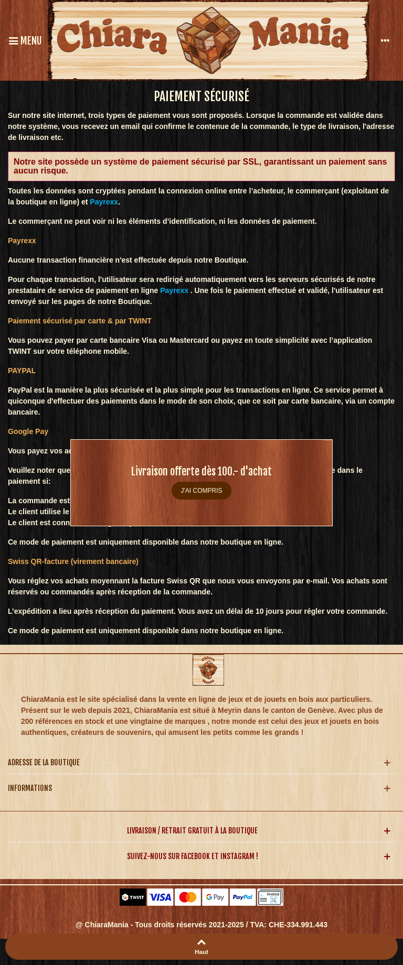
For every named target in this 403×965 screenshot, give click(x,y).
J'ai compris (201, 490)
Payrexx (174, 290)
